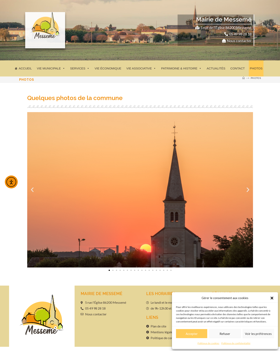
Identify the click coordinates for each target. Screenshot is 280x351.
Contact (237, 68)
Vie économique (108, 68)
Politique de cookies (208, 343)
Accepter (192, 334)
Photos (256, 68)
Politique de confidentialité (235, 343)
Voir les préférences (258, 334)
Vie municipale (51, 68)
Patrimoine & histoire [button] (181, 68)
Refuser (225, 334)
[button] (272, 298)
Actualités (216, 68)
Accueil (25, 68)
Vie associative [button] (141, 68)
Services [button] (80, 68)
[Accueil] (243, 77)
